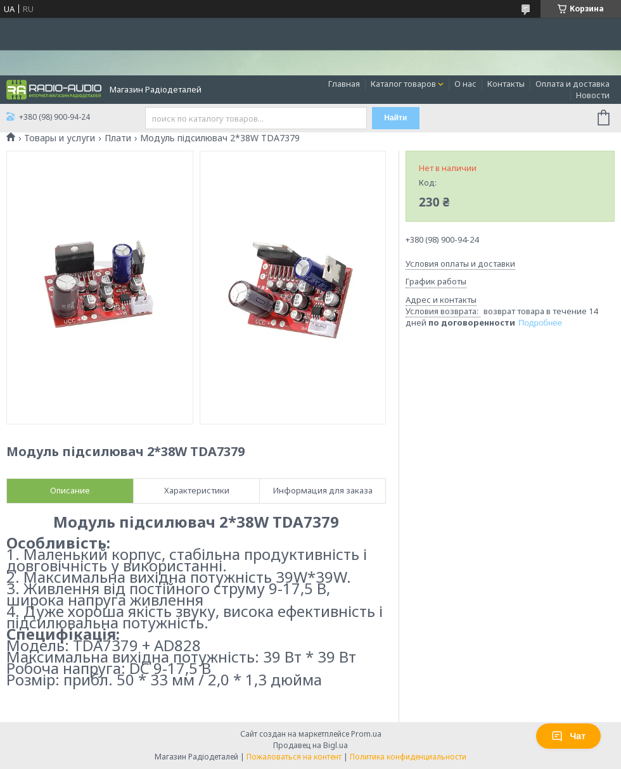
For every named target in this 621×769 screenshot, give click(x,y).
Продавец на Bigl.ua (310, 745)
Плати (118, 138)
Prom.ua (366, 733)
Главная (344, 83)
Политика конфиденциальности (408, 756)
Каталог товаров (403, 83)
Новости (593, 95)
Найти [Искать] (395, 117)
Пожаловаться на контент (294, 756)
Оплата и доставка (572, 83)
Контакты (506, 83)
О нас (465, 83)
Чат (568, 736)
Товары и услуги (59, 138)
